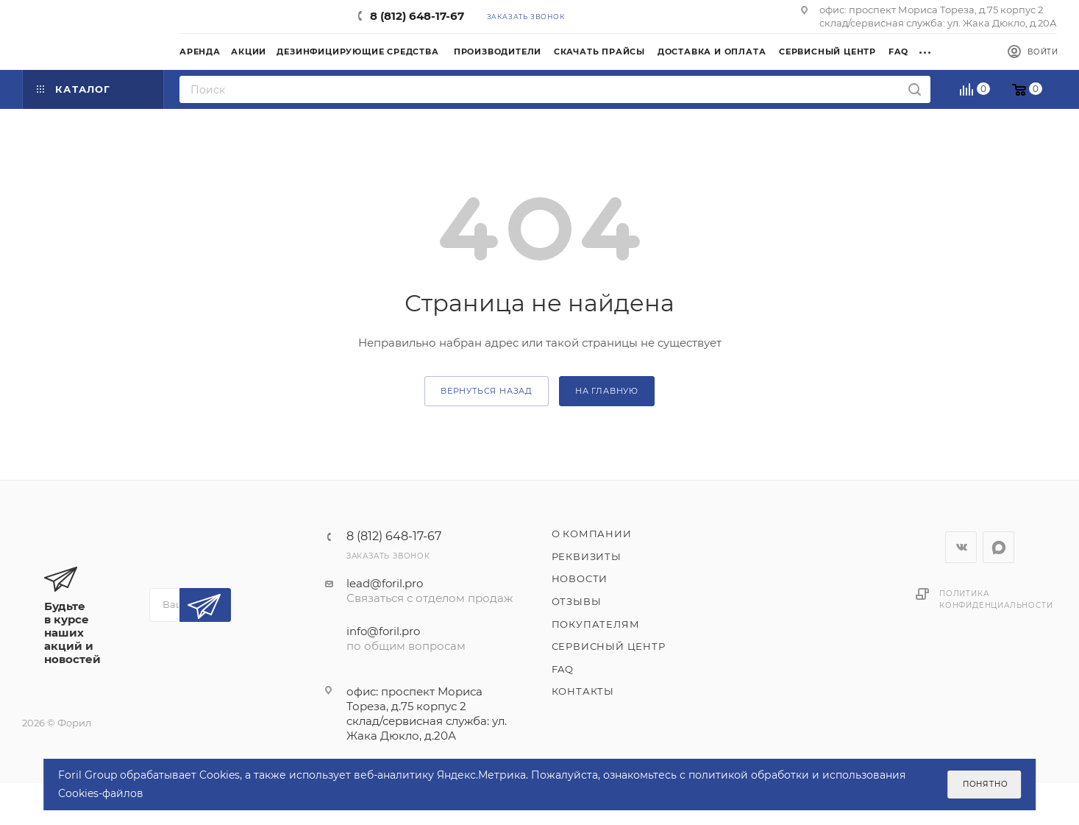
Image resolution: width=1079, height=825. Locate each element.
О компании (592, 533)
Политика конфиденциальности (996, 599)
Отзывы (577, 601)
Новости (580, 578)
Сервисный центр (609, 646)
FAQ (563, 669)
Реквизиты (587, 556)
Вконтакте (961, 547)
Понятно (985, 784)
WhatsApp (998, 547)
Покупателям (596, 624)
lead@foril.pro (384, 583)
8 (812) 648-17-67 (417, 16)
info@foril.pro (383, 631)
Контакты (583, 691)
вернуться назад (487, 391)
